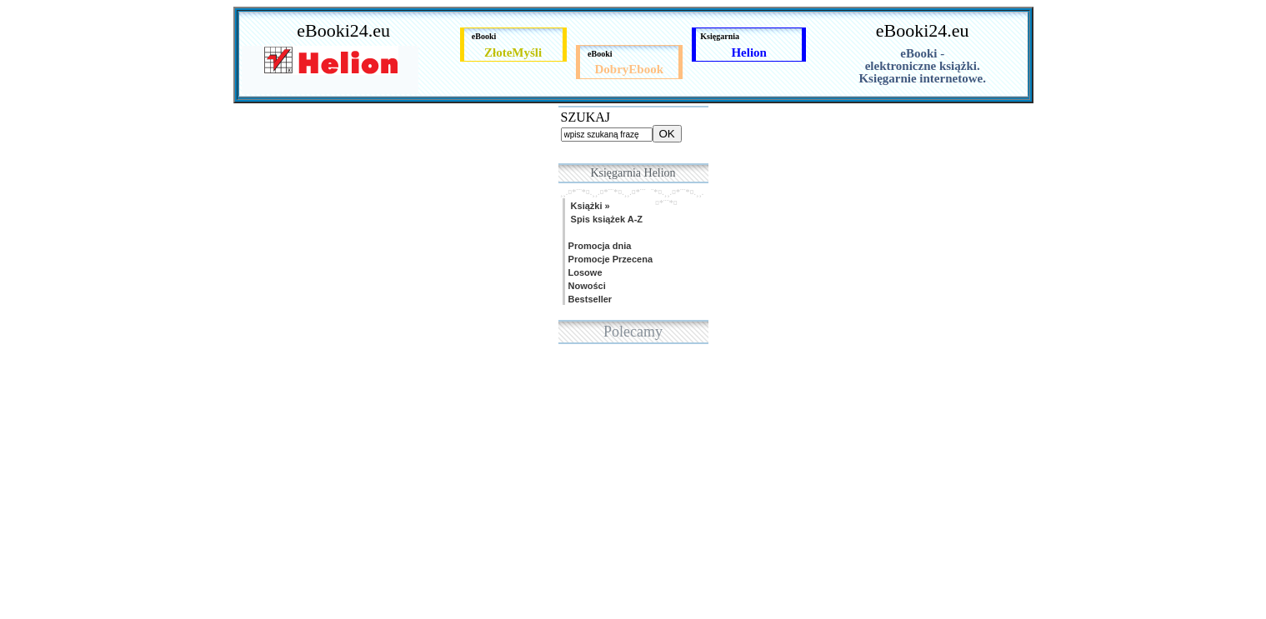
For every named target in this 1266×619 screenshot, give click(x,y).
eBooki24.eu (343, 30)
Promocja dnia (599, 246)
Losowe (584, 272)
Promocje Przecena (609, 259)
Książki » (588, 206)
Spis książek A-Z (604, 219)
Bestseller (589, 299)
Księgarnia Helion (632, 173)
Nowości (586, 286)
